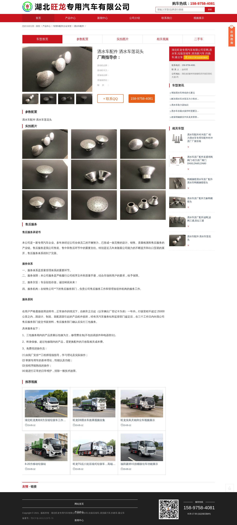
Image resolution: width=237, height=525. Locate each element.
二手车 (198, 39)
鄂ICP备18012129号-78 (42, 518)
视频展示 (199, 18)
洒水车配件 (79, 26)
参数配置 (82, 39)
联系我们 (166, 18)
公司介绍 (134, 18)
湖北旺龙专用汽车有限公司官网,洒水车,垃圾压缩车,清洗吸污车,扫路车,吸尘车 (192, 53)
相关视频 (163, 39)
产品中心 (70, 18)
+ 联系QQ (110, 99)
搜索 (210, 9)
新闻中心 (102, 18)
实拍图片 (123, 39)
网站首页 (31, 503)
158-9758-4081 (142, 98)
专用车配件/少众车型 (62, 26)
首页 (38, 18)
